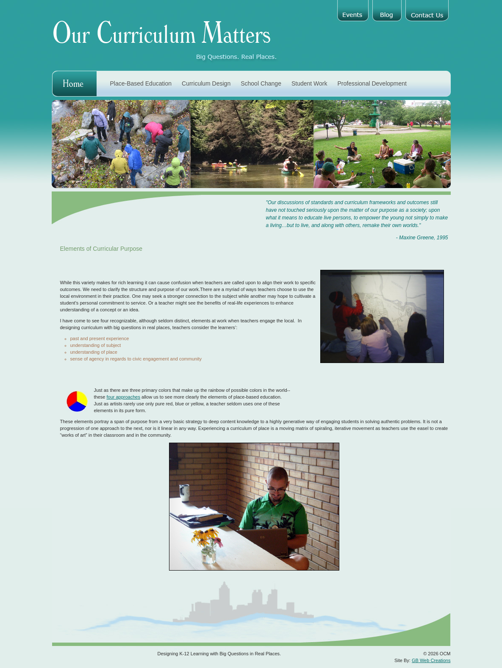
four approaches (123, 396)
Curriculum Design (206, 83)
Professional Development (372, 83)
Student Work (309, 83)
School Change (261, 83)
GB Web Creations (431, 660)
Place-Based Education (141, 83)
